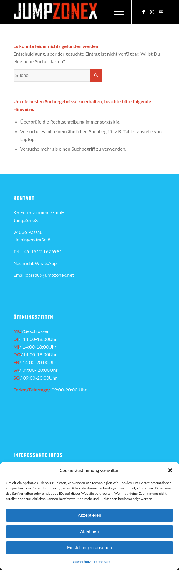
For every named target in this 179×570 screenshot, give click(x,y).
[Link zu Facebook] (143, 11)
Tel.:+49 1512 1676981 (39, 251)
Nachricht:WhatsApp (35, 263)
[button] (170, 470)
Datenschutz (81, 561)
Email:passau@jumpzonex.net (44, 275)
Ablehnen (89, 531)
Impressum (102, 561)
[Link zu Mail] (161, 11)
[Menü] (116, 12)
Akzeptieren (89, 515)
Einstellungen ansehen (89, 547)
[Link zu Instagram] (152, 11)
